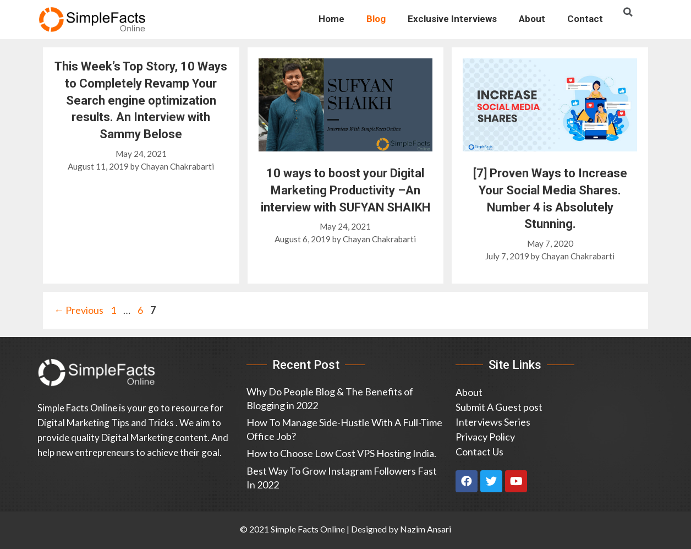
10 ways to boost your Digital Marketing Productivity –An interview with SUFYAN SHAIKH (345, 190)
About (532, 18)
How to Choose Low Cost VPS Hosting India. (341, 453)
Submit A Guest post (499, 407)
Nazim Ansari (425, 529)
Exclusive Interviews (452, 18)
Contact (585, 18)
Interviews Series (493, 422)
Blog (376, 18)
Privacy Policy (485, 437)
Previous (78, 310)
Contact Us (479, 451)
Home (331, 18)
